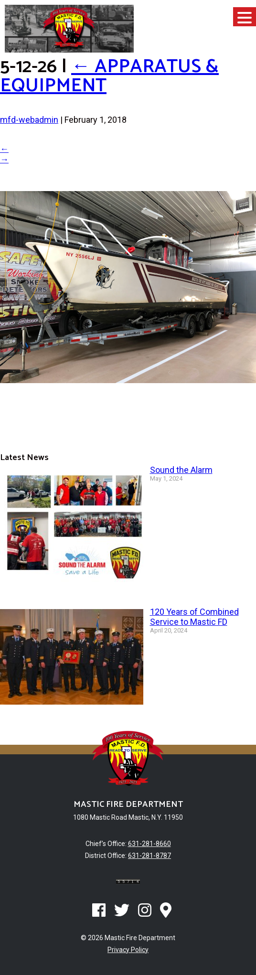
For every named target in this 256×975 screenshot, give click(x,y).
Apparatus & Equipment (109, 76)
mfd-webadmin (29, 120)
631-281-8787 (149, 855)
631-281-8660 (149, 843)
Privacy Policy (128, 950)
